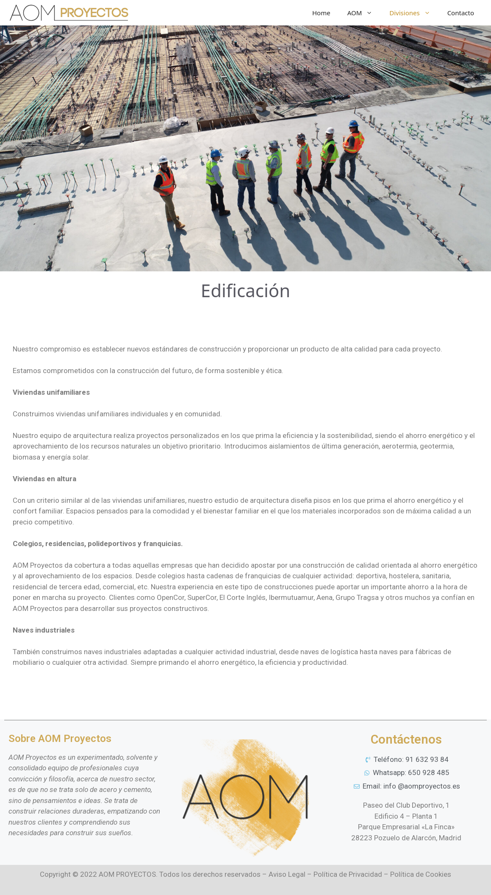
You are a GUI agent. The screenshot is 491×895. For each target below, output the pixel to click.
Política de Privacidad (347, 874)
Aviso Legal (287, 874)
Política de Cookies (420, 874)
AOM (364, 12)
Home (321, 12)
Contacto (460, 12)
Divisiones (413, 12)
